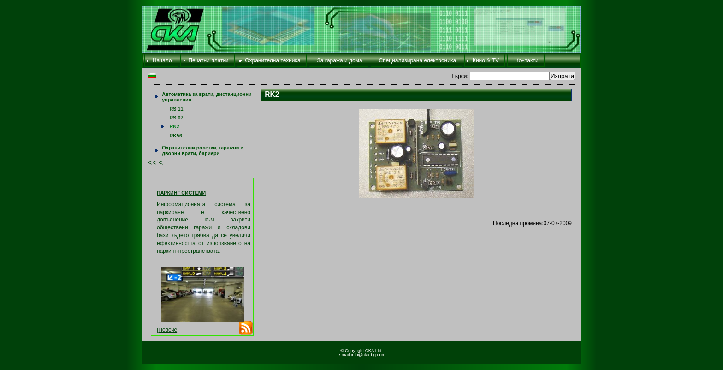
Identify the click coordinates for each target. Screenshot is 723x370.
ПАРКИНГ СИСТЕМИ (181, 193)
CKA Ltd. (361, 29)
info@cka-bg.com (368, 354)
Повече (167, 330)
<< (152, 163)
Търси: (460, 76)
